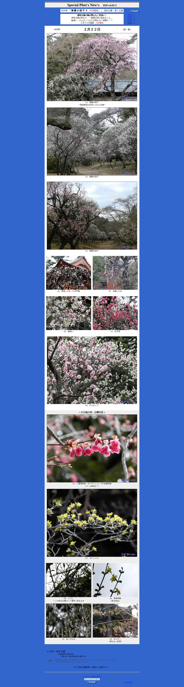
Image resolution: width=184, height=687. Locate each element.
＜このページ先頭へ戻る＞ (92, 676)
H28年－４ (131, 21)
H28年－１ (131, 15)
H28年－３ (131, 19)
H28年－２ (131, 17)
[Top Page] (128, 682)
